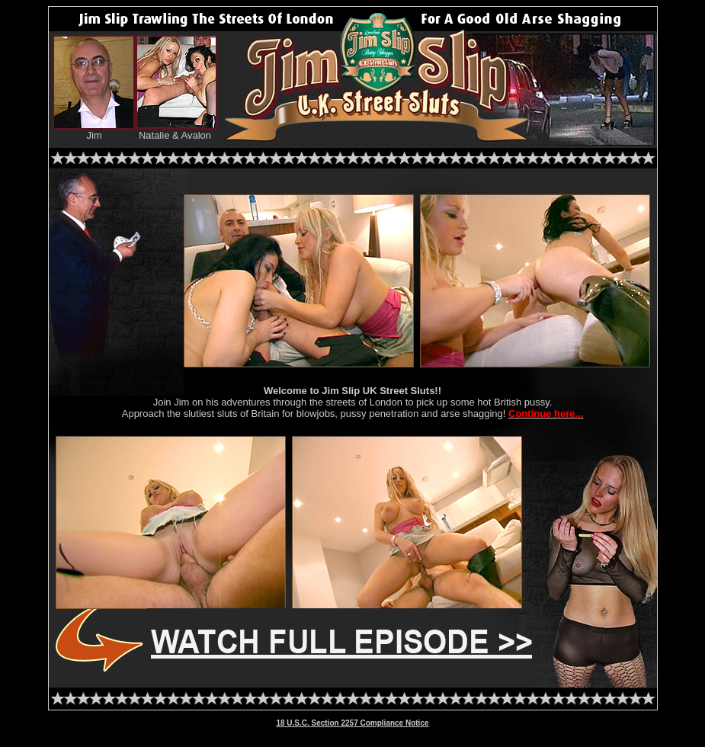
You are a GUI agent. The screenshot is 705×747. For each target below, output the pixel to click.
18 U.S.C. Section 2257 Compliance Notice (352, 723)
